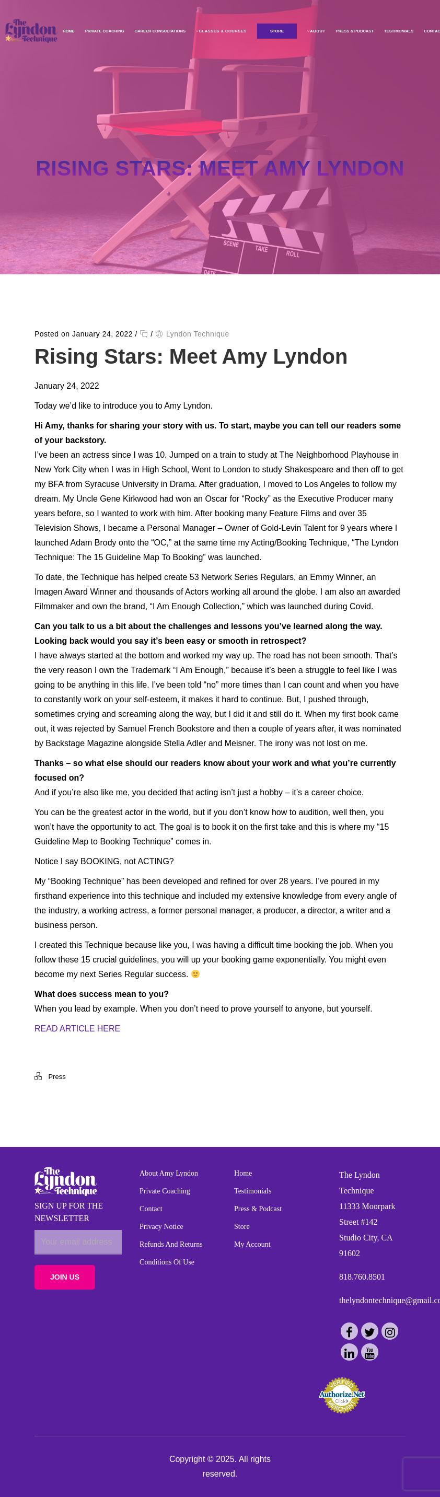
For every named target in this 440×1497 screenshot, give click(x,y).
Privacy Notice (161, 1227)
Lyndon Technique (197, 334)
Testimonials (397, 31)
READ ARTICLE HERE (77, 1028)
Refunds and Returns (171, 1244)
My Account (252, 1244)
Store (242, 1227)
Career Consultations (158, 31)
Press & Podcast (353, 31)
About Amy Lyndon (169, 1173)
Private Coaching (103, 31)
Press (56, 1077)
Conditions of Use (167, 1262)
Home (67, 31)
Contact (151, 1209)
